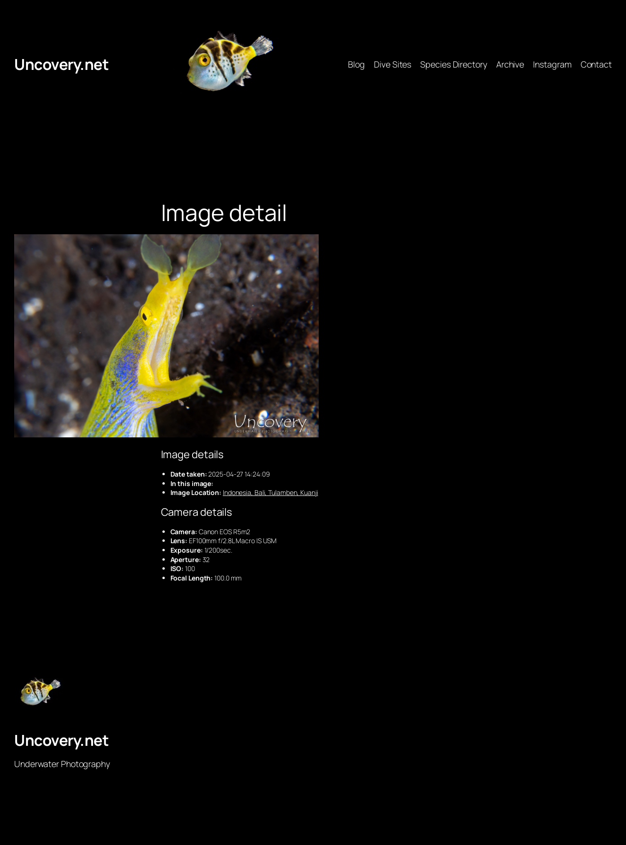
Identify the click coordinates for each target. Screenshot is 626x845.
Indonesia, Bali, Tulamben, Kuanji (270, 492)
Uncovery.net (61, 64)
